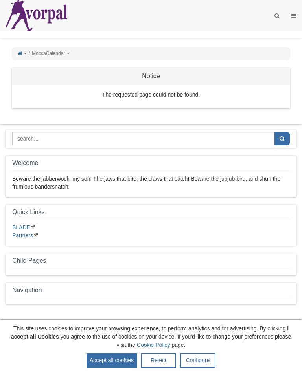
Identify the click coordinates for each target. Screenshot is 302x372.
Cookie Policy (153, 346)
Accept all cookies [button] (112, 361)
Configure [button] (198, 361)
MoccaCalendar (48, 53)
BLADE (21, 227)
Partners (22, 235)
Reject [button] (158, 361)
